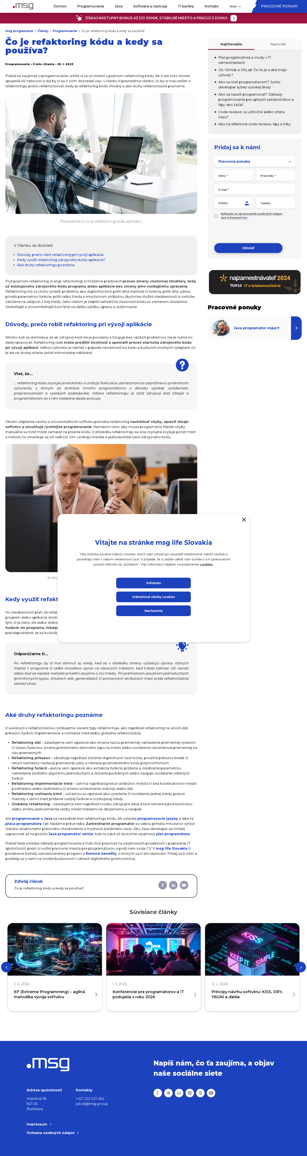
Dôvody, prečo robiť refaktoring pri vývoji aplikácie (60, 255)
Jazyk (235, 6)
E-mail (223, 189)
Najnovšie (278, 44)
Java (119, 6)
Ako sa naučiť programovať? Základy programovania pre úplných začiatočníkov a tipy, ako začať (256, 99)
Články (43, 31)
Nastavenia (154, 611)
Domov (60, 6)
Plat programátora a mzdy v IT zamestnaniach (244, 60)
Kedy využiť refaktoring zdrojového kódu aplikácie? (61, 260)
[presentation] (246, 231)
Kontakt (211, 6)
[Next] (300, 967)
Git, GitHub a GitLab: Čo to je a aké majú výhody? (252, 72)
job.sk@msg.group (92, 1104)
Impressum (39, 1124)
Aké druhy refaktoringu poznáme (45, 265)
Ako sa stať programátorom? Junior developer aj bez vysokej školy (249, 84)
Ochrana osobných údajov (53, 1133)
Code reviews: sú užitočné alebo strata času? (251, 114)
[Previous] (6, 967)
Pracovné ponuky (279, 6)
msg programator (19, 31)
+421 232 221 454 (90, 1099)
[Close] (244, 519)
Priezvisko (267, 175)
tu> (245, 217)
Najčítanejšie (231, 44)
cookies (206, 564)
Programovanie (90, 6)
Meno (222, 175)
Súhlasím (153, 583)
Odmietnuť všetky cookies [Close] (153, 597)
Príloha (234, 203)
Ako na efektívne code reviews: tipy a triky (254, 124)
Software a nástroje (150, 6)
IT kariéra (186, 6)
